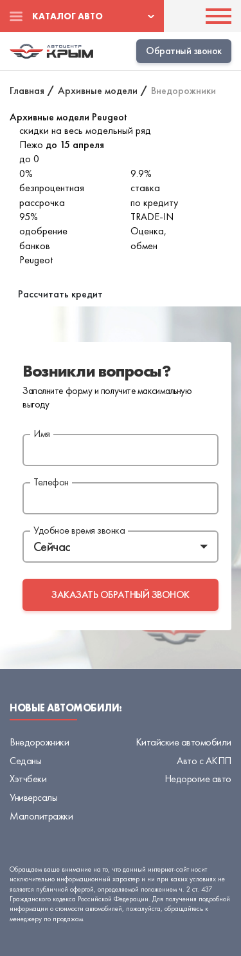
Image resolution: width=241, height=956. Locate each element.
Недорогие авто (198, 778)
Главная (27, 90)
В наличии (31, 274)
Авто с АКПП (204, 760)
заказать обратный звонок (120, 594)
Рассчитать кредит (60, 294)
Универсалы (33, 797)
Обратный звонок (184, 50)
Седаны (25, 760)
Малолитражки (41, 816)
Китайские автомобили (183, 742)
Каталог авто (67, 16)
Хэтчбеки (28, 778)
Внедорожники (39, 742)
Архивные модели (98, 90)
